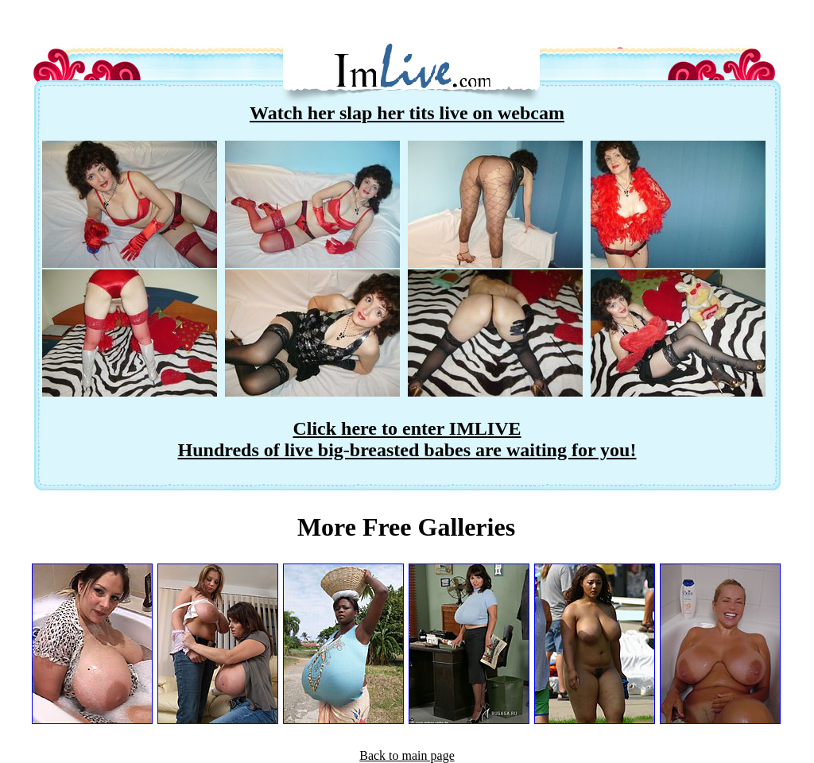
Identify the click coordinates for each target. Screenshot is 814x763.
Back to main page (407, 755)
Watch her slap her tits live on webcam (407, 113)
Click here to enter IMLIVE (407, 428)
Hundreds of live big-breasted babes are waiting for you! (407, 450)
